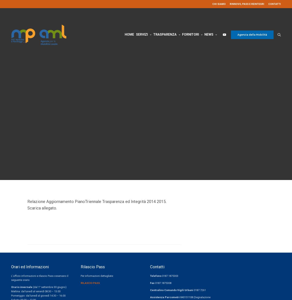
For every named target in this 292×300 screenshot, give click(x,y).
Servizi (142, 36)
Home (129, 36)
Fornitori (190, 36)
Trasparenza (165, 36)
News (208, 36)
